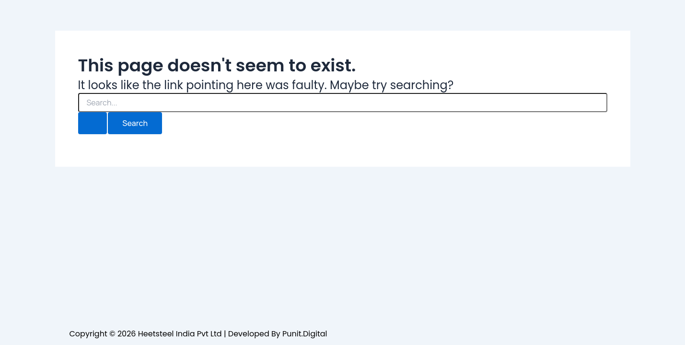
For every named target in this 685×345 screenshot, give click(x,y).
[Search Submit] (92, 123)
